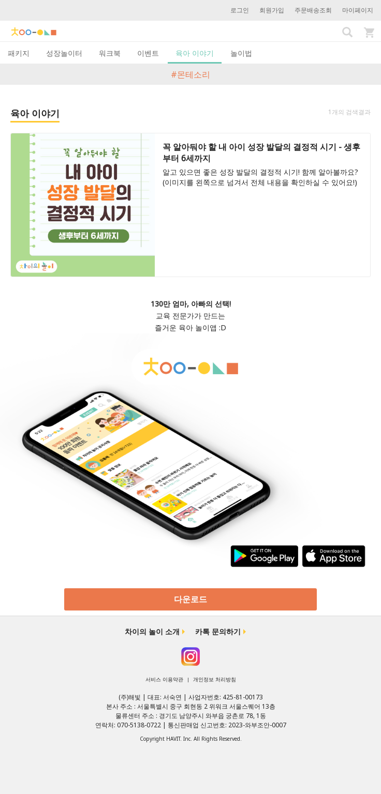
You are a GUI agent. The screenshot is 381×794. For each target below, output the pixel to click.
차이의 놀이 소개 (152, 631)
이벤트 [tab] (148, 53)
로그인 (239, 10)
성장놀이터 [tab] (64, 53)
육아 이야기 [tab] (194, 53)
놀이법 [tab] (241, 53)
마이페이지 (357, 10)
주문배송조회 (313, 10)
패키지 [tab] (19, 53)
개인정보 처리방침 (214, 679)
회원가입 (271, 10)
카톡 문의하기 (218, 631)
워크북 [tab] (110, 53)
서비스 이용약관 (164, 679)
